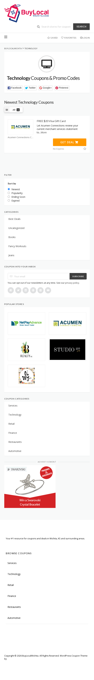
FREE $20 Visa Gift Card (51, 121)
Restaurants (15, 442)
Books (12, 237)
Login (85, 37)
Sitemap (22, 663)
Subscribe (78, 276)
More (44, 132)
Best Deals (14, 219)
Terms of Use (62, 663)
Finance (12, 432)
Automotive (14, 451)
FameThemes (14, 658)
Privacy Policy (11, 668)
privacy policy (72, 282)
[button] (15, 88)
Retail (11, 423)
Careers (48, 663)
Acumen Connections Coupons (20, 137)
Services (12, 405)
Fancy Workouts (17, 246)
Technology (14, 414)
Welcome (9, 663)
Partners (35, 663)
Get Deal (69, 142)
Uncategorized (16, 228)
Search (81, 26)
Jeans (11, 255)
